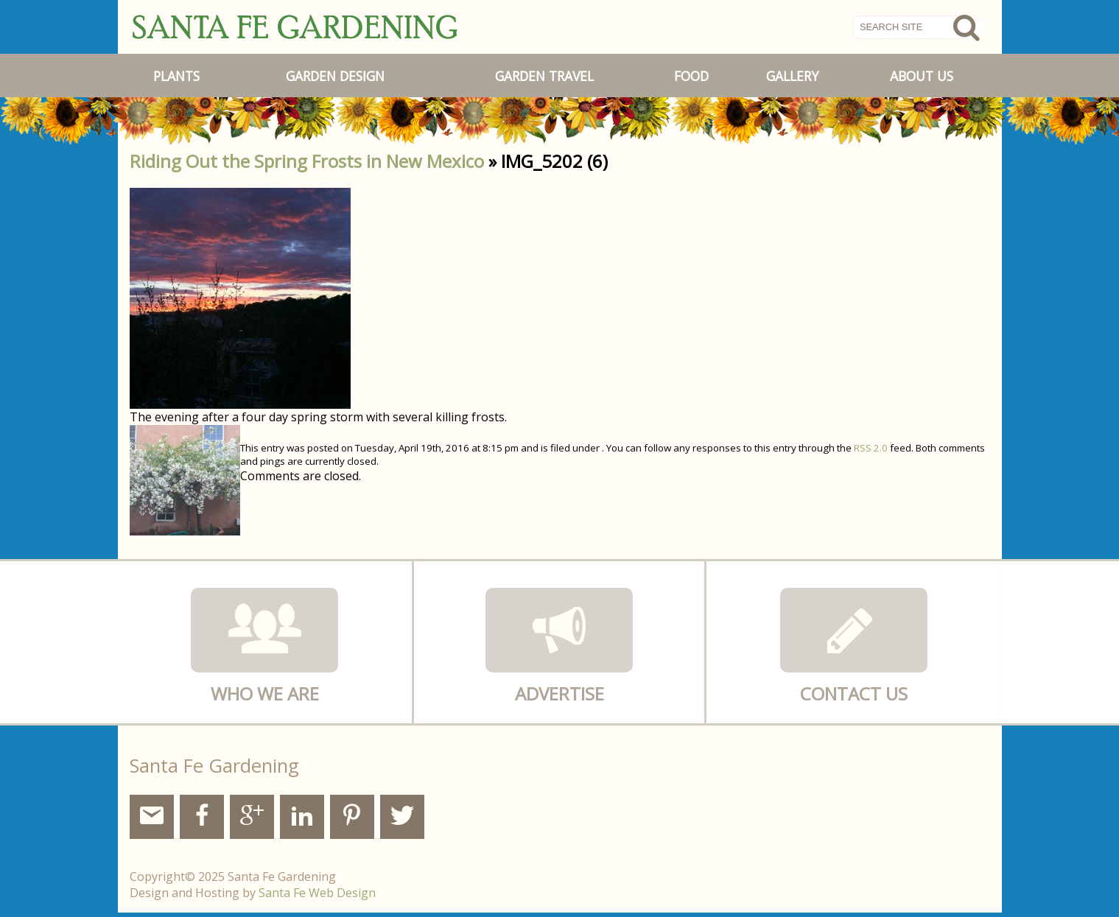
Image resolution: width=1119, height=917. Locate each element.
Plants (176, 76)
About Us (921, 76)
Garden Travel (544, 76)
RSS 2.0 (871, 447)
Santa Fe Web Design (317, 893)
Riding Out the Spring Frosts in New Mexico (307, 161)
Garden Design (335, 76)
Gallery (792, 76)
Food (691, 76)
